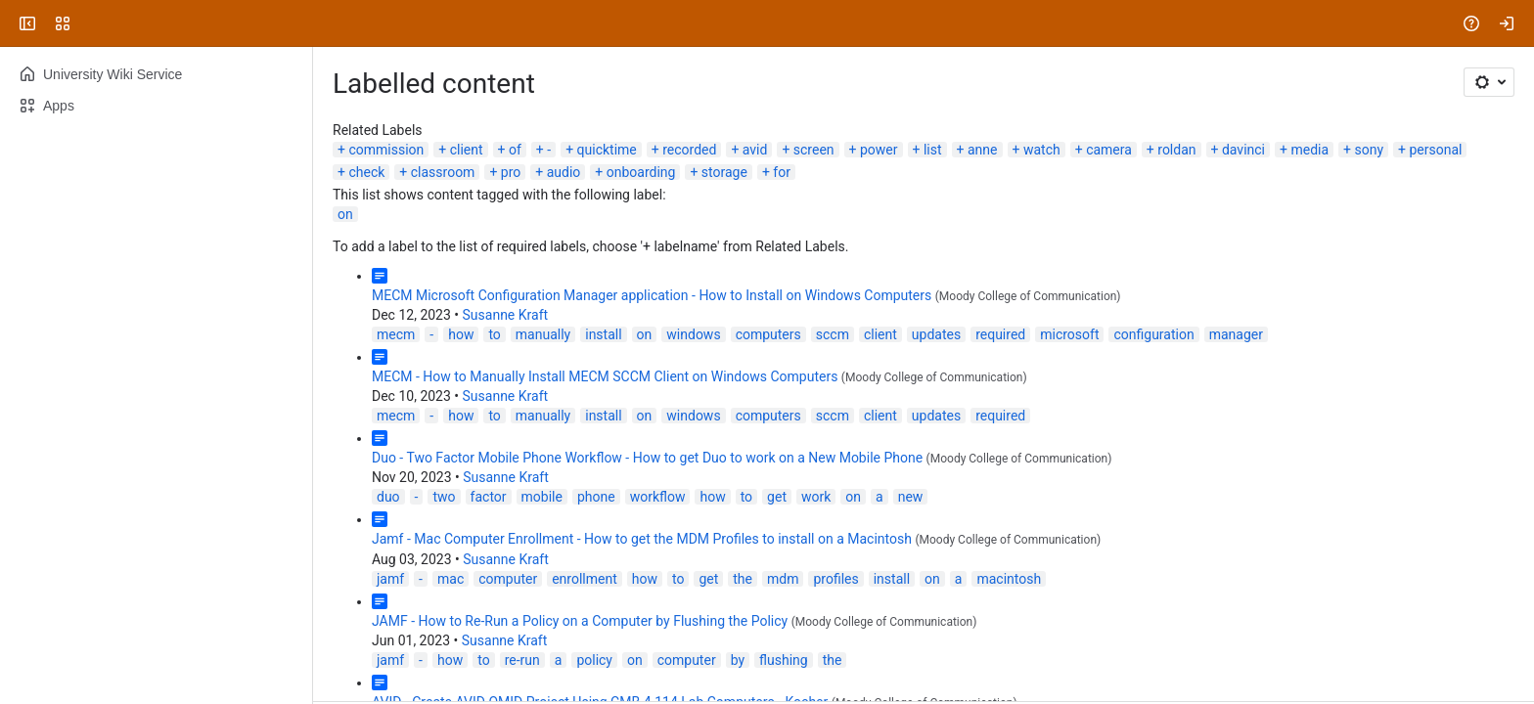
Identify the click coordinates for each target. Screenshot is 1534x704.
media (1309, 149)
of (515, 149)
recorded (689, 149)
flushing (783, 660)
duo (388, 497)
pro (510, 172)
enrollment (584, 579)
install (603, 334)
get (777, 497)
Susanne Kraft (506, 315)
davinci (1243, 149)
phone (596, 497)
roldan (1176, 149)
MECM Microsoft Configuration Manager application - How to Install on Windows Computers (651, 295)
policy (594, 660)
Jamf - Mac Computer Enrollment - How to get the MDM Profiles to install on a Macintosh (642, 539)
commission (386, 149)
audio (564, 172)
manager (1236, 334)
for (781, 172)
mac (450, 579)
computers (768, 334)
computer (507, 579)
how (461, 334)
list (933, 149)
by (737, 660)
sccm (832, 334)
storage (724, 172)
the (742, 579)
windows (693, 334)
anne (983, 149)
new (911, 497)
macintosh (1008, 579)
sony (1368, 149)
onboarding (641, 172)
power (879, 149)
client (466, 149)
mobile (542, 497)
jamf (390, 579)
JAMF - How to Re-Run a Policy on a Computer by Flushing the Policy (580, 621)
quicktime (607, 149)
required (1000, 334)
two (443, 497)
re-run (522, 660)
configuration (1153, 334)
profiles (835, 579)
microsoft (1069, 334)
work (816, 497)
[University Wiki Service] (90, 23)
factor (489, 497)
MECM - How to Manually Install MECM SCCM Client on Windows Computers (604, 376)
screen (814, 149)
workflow (658, 497)
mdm (782, 579)
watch (1041, 149)
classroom (443, 172)
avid (755, 149)
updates (936, 334)
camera (1109, 149)
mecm (396, 334)
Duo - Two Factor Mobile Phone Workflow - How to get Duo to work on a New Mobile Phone (647, 457)
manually (543, 334)
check (366, 172)
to (494, 334)
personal (1435, 149)
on (345, 214)
